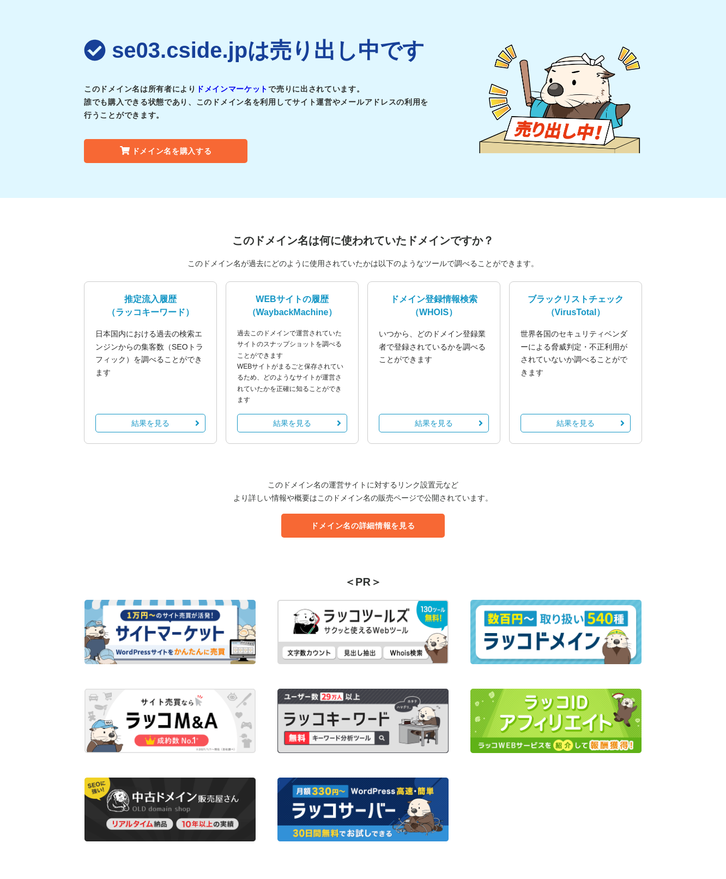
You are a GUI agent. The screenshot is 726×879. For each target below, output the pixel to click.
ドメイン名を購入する (166, 151)
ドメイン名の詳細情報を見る (363, 525)
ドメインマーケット (232, 89)
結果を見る (165, 423)
